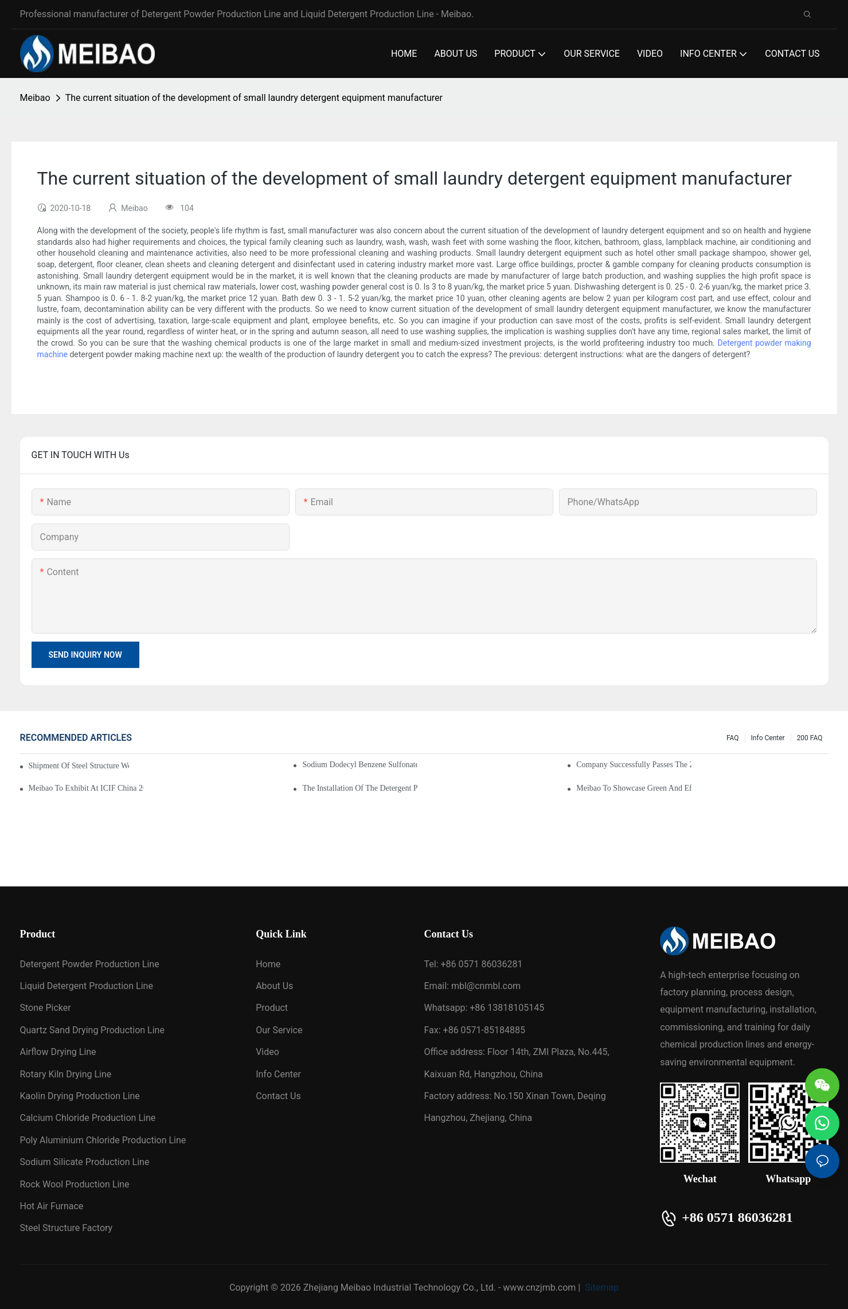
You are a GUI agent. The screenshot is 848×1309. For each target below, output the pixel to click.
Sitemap (601, 1287)
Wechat (700, 1179)
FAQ (732, 738)
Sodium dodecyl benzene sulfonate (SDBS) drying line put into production (359, 764)
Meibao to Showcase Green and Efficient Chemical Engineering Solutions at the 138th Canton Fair (633, 788)
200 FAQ (810, 738)
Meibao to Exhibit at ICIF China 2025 (86, 788)
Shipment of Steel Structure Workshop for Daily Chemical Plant (79, 765)
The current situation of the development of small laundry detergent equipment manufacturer (254, 97)
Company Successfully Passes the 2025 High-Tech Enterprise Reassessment (633, 764)
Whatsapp (788, 1179)
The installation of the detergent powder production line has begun (359, 788)
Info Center (768, 738)
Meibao (35, 97)
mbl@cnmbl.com (486, 985)
